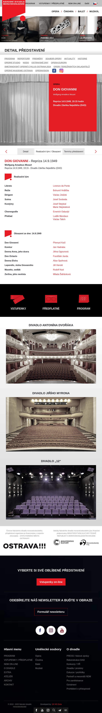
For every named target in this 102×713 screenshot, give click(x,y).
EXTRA (7, 672)
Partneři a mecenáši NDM (79, 676)
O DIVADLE (9, 668)
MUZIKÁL (94, 11)
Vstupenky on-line (51, 582)
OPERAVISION (42, 70)
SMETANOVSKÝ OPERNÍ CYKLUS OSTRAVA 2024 (28, 66)
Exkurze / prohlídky (76, 672)
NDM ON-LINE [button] (74, 3)
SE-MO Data (57, 704)
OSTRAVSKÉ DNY (39, 62)
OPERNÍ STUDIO (12, 62)
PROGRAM (10, 58)
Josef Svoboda (60, 199)
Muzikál (38, 668)
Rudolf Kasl (58, 270)
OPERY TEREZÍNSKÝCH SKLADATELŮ (72, 66)
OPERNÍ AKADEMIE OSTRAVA (19, 70)
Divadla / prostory (75, 668)
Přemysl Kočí (59, 243)
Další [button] (87, 3)
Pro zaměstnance (75, 680)
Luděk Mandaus (60, 216)
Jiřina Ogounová (61, 252)
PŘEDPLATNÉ (50, 308)
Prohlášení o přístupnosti (78, 689)
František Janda (60, 256)
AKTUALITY (69, 58)
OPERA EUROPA (59, 62)
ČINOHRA (69, 11)
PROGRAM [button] (30, 3)
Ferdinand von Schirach (9, 40)
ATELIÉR (8, 676)
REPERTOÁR (24, 58)
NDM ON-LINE (11, 664)
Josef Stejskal (59, 204)
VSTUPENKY (18, 308)
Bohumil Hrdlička (61, 190)
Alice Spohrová (60, 261)
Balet (37, 664)
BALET (81, 11)
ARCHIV (8, 680)
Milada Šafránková (62, 274)
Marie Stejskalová (61, 207)
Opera (38, 656)
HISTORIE (82, 58)
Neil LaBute (44, 40)
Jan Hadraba (59, 247)
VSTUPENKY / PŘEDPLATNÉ (18, 660)
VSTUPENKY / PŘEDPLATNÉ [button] (51, 3)
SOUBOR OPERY (53, 58)
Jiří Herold (58, 265)
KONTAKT (9, 685)
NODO (26, 62)
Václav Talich (59, 219)
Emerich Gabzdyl (61, 211)
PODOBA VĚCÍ (47, 38)
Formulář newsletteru (50, 611)
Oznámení (71, 685)
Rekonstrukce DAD (76, 660)
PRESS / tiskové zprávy (78, 656)
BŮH (3, 38)
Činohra (39, 660)
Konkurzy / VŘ (73, 664)
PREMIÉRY (37, 58)
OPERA (55, 11)
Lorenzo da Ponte (61, 186)
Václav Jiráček (60, 195)
